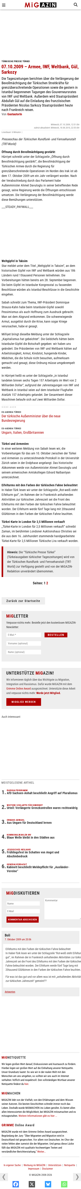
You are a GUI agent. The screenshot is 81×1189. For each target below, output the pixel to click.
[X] (42, 1185)
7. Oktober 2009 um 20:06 (18, 939)
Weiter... (41, 1151)
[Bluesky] (58, 1185)
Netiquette (69, 1165)
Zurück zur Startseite (23, 601)
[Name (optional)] (23, 652)
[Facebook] (26, 1185)
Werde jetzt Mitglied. (48, 693)
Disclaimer (47, 1168)
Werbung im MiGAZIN (34, 1165)
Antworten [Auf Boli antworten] (10, 991)
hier (26, 1084)
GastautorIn (14, 114)
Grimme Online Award (18, 688)
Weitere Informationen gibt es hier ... (38, 1115)
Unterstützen (54, 1165)
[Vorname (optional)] (23, 643)
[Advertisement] (40, 33)
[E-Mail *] (23, 635)
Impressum (33, 1168)
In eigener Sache (12, 1165)
